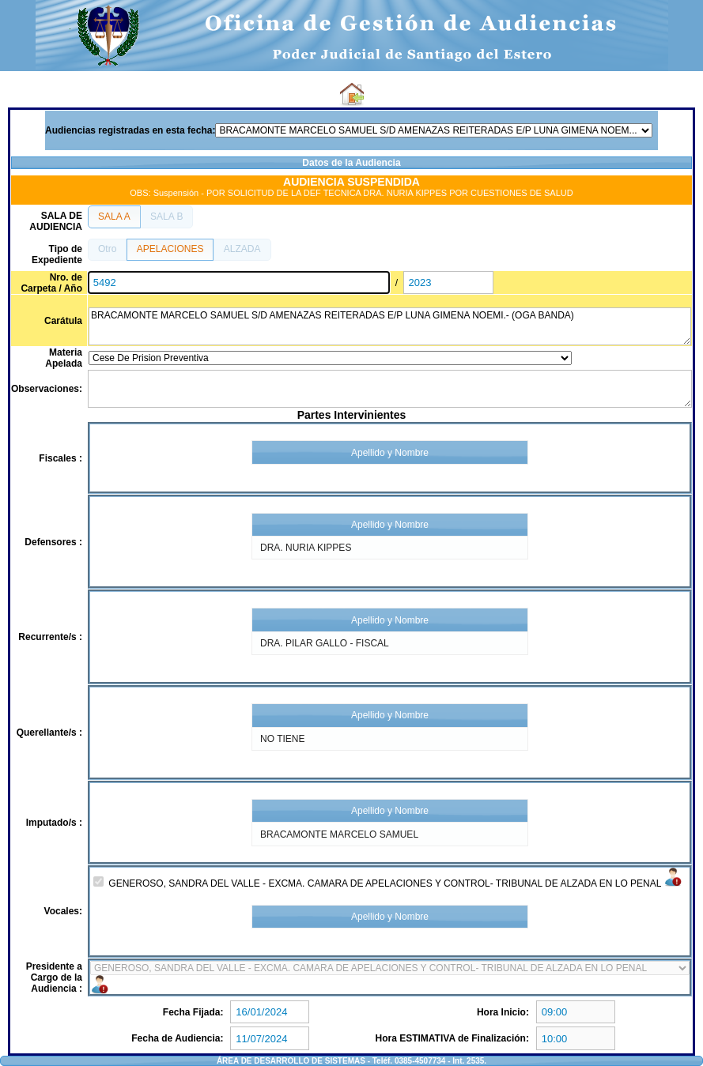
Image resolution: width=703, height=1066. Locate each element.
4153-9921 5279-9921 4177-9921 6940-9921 (390, 968)
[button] (114, 216)
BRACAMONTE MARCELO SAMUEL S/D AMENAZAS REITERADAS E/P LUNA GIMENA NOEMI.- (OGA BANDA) (390, 326)
